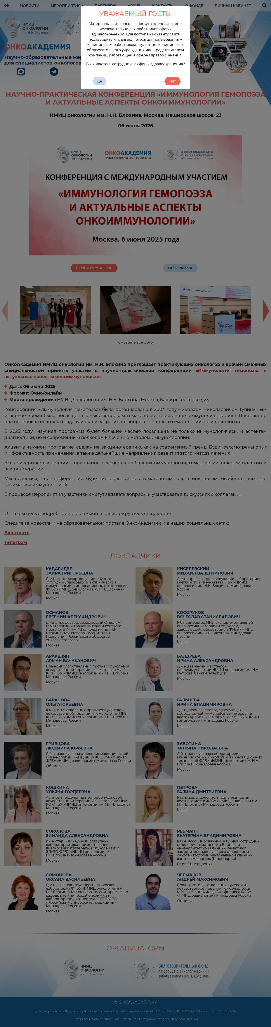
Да (99, 81)
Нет (172, 81)
